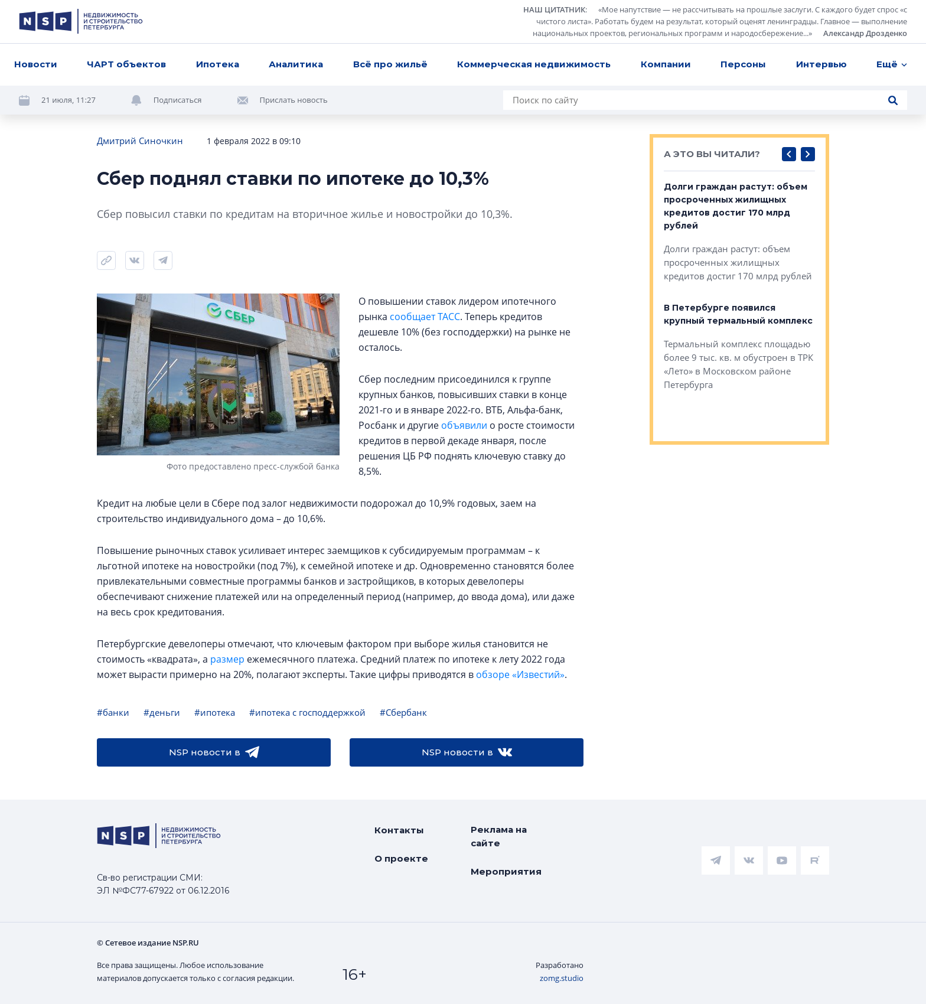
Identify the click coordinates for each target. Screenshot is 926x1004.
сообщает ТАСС (425, 316)
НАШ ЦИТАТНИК (554, 9)
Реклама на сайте (499, 836)
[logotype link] (81, 21)
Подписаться (178, 99)
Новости (35, 64)
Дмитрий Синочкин (140, 140)
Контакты (399, 830)
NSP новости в (214, 752)
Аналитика (296, 64)
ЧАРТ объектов (126, 64)
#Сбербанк (403, 712)
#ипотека (214, 712)
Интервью (821, 64)
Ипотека (217, 64)
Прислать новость (294, 99)
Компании (666, 64)
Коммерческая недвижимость (534, 64)
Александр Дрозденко (865, 33)
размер (227, 659)
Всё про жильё (390, 64)
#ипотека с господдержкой (307, 712)
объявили (464, 425)
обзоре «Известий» (520, 674)
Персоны (743, 64)
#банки (113, 712)
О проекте (401, 858)
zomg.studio (561, 978)
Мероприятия (506, 871)
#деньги (162, 712)
